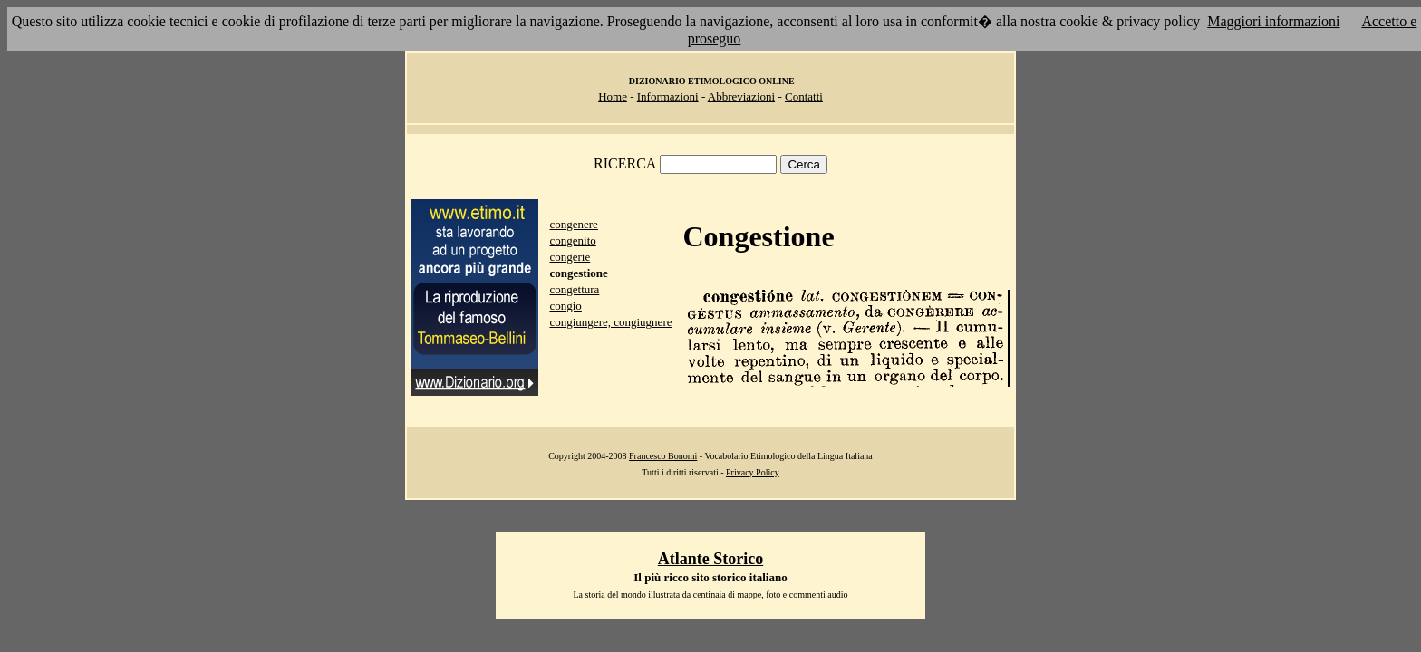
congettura (574, 289)
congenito (572, 240)
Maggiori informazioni (1273, 21)
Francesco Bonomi (663, 456)
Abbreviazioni (741, 96)
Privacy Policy (752, 472)
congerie (569, 257)
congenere (573, 224)
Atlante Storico (710, 559)
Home (612, 96)
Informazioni (668, 96)
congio (565, 305)
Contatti (804, 96)
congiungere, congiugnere (610, 322)
